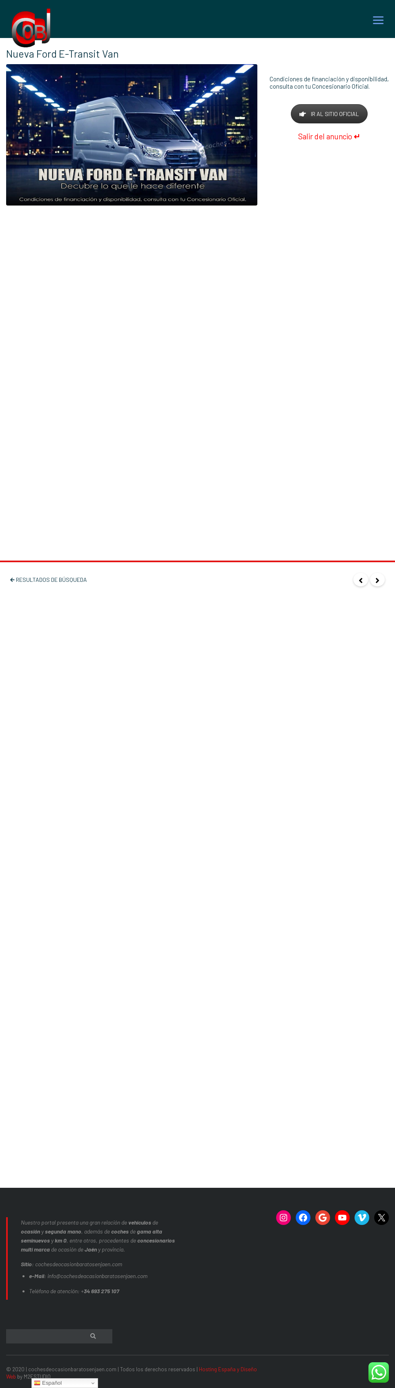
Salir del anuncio (329, 136)
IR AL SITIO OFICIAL (329, 113)
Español (48, 1383)
